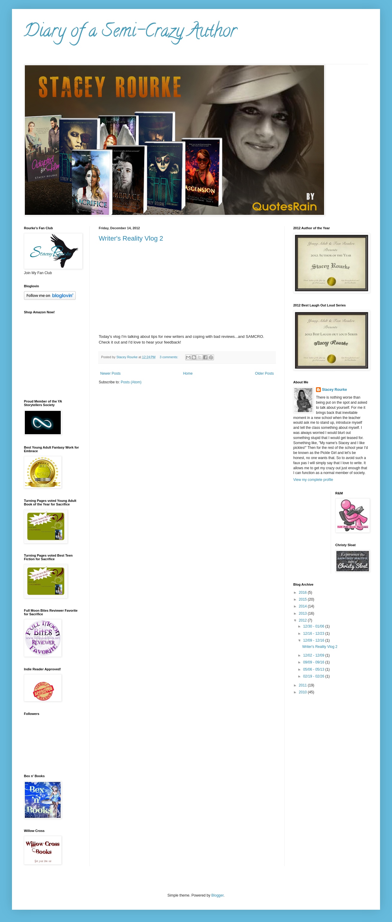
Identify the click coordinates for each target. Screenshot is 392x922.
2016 (303, 592)
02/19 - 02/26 (314, 676)
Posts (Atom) (131, 382)
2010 (303, 692)
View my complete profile (313, 480)
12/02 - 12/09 (314, 655)
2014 (303, 606)
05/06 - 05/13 (314, 669)
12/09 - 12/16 (314, 640)
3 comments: (169, 357)
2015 (303, 599)
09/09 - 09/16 (314, 662)
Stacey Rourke (334, 390)
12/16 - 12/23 (314, 633)
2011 (303, 685)
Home (188, 373)
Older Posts (264, 373)
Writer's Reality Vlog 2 (131, 238)
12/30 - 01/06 (314, 626)
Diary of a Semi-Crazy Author (130, 33)
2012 (303, 620)
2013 (303, 613)
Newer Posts (110, 373)
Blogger (217, 895)
